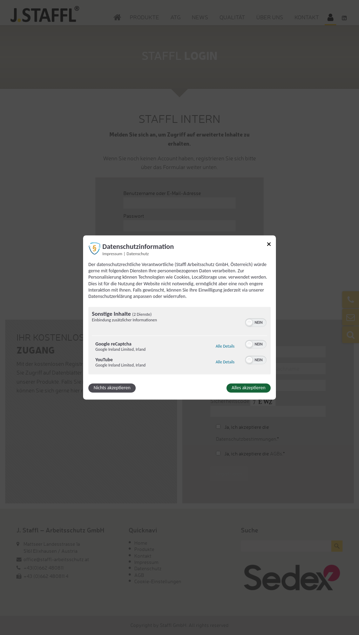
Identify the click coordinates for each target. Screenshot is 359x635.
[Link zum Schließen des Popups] (269, 245)
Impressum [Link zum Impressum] (112, 253)
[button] (249, 323)
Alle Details (225, 346)
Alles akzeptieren (248, 388)
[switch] (255, 322)
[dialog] (179, 317)
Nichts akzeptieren (112, 388)
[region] (179, 341)
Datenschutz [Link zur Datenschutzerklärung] (138, 253)
